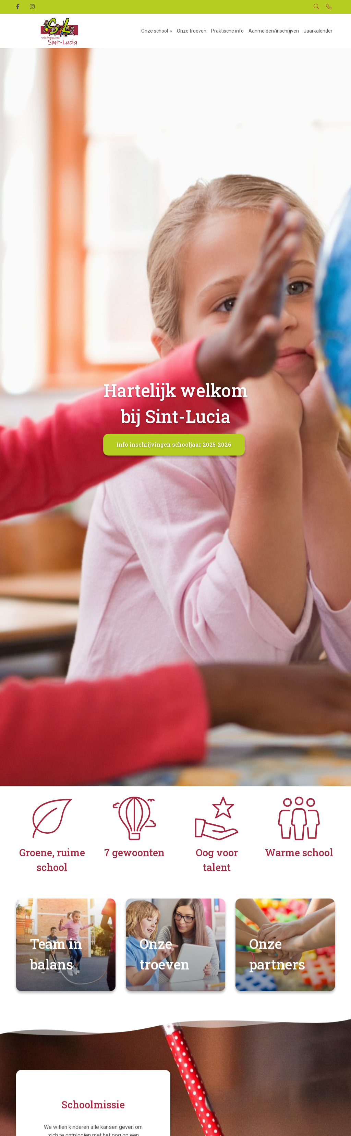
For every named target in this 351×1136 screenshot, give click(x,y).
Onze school (154, 31)
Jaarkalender (318, 31)
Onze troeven (191, 31)
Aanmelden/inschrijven (274, 31)
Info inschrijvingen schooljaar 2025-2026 (174, 444)
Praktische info (227, 31)
